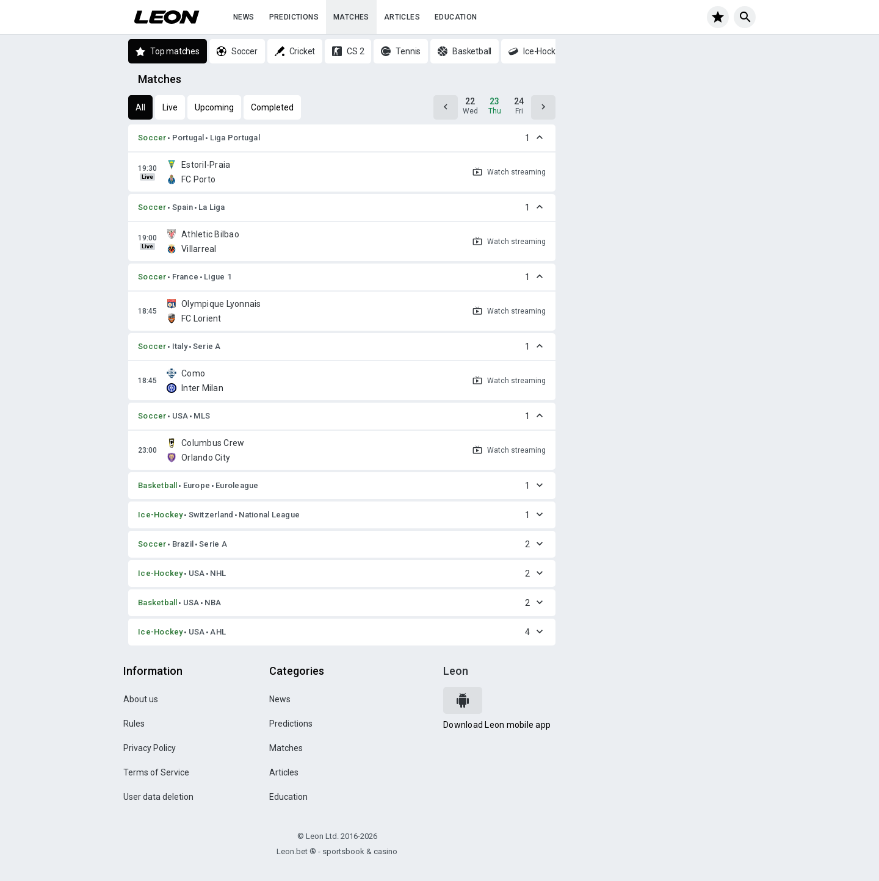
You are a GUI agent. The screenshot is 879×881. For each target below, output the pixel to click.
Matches (351, 17)
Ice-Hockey (160, 514)
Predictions (294, 17)
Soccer (152, 137)
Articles (402, 17)
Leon (455, 670)
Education (456, 17)
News (244, 17)
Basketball (158, 485)
